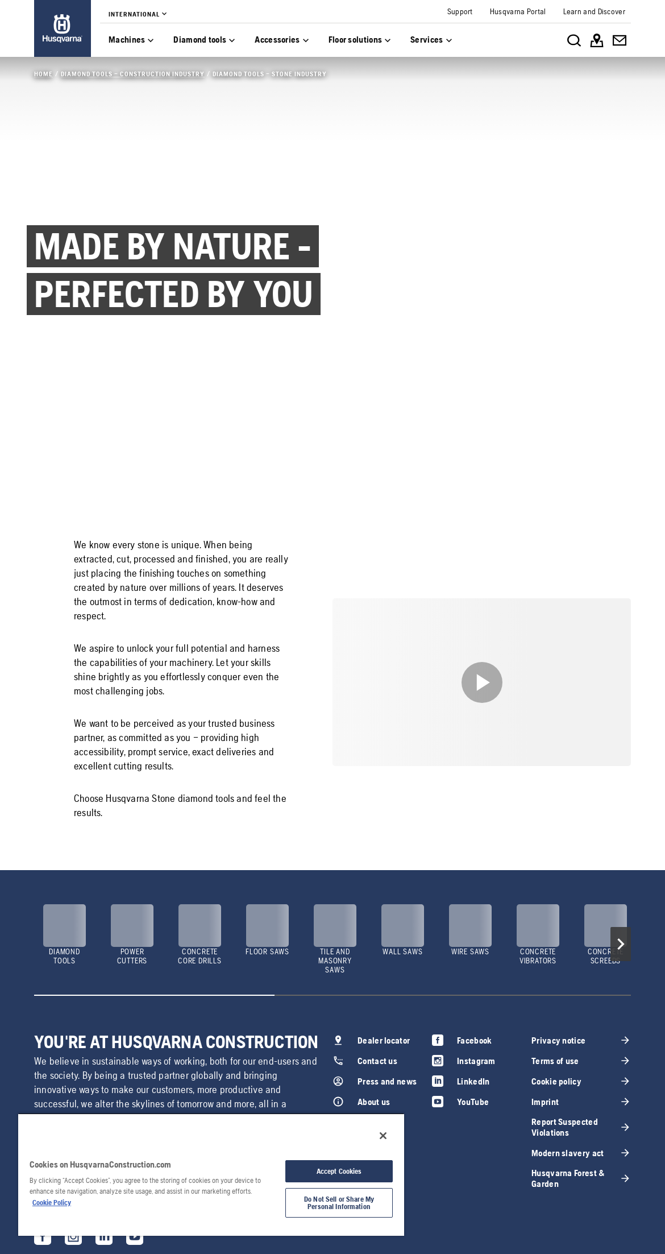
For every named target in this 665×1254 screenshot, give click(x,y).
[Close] (383, 1135)
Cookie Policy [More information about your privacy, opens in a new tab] (51, 1202)
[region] (211, 1174)
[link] (62, 28)
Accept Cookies (339, 1171)
